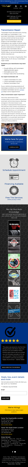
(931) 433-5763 (14, 13)
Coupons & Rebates (20, 458)
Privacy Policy (11, 463)
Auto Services (21, 457)
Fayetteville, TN (5, 440)
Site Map (18, 463)
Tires (8, 457)
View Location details (6, 424)
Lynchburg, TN (14, 443)
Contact (21, 8)
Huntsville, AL (16, 442)
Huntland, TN (7, 442)
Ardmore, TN (4, 439)
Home (4, 457)
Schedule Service (16, 460)
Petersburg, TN (18, 445)
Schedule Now (14, 147)
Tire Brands (14, 457)
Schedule (15, 8)
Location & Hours (14, 21)
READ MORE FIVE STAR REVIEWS (11, 367)
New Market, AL (8, 445)
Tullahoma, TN (5, 446)
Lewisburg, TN (5, 443)
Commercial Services (8, 458)
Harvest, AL (14, 440)
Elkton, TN (12, 439)
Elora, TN (18, 439)
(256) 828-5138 (14, 18)
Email (3, 390)
